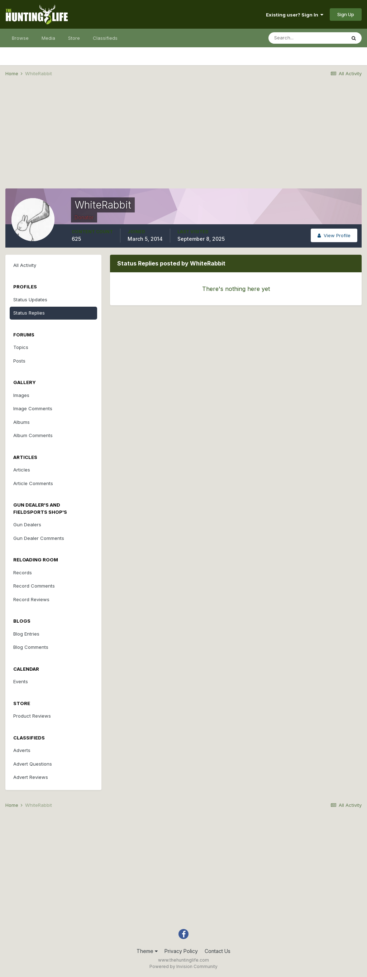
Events (20, 681)
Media (48, 38)
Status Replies (29, 313)
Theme (147, 951)
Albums (21, 422)
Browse (20, 38)
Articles (21, 470)
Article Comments (33, 483)
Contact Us (217, 951)
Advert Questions (32, 764)
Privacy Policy (181, 951)
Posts (19, 361)
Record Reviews (31, 599)
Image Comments (32, 408)
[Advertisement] (183, 138)
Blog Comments (30, 647)
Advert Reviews (30, 777)
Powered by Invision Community (183, 966)
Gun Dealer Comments (38, 538)
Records (22, 572)
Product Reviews (32, 716)
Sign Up (345, 14)
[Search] (307, 38)
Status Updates (30, 299)
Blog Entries (26, 634)
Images (21, 395)
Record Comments (34, 586)
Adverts (21, 750)
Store (74, 38)
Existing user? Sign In (294, 15)
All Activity (24, 265)
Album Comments (33, 435)
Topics (20, 347)
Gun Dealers (27, 524)
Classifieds (105, 38)
